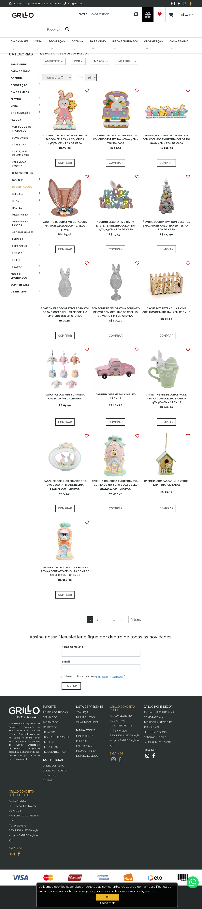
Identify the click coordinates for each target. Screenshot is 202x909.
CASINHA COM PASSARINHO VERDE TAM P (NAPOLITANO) (166, 483)
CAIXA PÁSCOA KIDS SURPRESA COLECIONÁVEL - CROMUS (65, 396)
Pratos (17, 267)
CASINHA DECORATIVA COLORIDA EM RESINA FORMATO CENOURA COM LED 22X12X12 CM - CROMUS (65, 571)
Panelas (17, 239)
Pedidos (81, 740)
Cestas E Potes (22, 172)
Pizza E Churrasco (18, 276)
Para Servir (20, 246)
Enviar (71, 686)
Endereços (84, 745)
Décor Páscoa (22, 186)
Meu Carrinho (85, 750)
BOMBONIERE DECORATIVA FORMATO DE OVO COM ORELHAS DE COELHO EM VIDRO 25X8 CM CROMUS (116, 312)
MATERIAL (127, 61)
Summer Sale (19, 284)
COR (79, 61)
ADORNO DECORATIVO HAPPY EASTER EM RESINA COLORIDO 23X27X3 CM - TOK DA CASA (115, 225)
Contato (48, 780)
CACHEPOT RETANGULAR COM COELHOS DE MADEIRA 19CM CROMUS (166, 310)
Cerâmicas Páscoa (19, 164)
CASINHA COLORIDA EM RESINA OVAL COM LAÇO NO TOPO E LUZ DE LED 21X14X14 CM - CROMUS (115, 485)
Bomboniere (20, 137)
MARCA (101, 61)
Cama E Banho (20, 71)
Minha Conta (84, 736)
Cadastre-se (100, 14)
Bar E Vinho (18, 64)
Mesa (14, 106)
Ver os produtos (22, 128)
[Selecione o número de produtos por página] (91, 77)
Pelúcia (17, 253)
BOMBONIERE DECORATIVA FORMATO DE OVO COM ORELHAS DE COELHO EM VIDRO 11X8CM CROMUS (65, 312)
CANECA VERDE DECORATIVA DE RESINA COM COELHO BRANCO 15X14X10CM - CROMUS (166, 398)
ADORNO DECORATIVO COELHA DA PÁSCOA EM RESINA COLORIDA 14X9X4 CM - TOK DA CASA (65, 139)
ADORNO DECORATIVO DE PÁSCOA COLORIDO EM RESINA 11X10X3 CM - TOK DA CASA (115, 139)
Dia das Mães (19, 92)
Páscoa (15, 119)
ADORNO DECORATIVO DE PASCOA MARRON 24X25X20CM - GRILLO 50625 (65, 225)
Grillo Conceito (53, 765)
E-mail (66, 661)
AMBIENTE (55, 61)
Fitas (15, 200)
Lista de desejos (87, 755)
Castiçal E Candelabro (20, 153)
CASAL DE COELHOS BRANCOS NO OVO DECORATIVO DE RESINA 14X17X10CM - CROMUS (65, 485)
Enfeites (17, 193)
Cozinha (16, 78)
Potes (16, 260)
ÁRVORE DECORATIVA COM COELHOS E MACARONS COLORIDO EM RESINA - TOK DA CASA (166, 225)
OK (107, 897)
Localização (51, 775)
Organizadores (23, 232)
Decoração (18, 85)
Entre (83, 14)
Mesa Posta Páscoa (20, 223)
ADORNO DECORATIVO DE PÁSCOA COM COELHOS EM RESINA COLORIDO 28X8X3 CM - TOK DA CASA (166, 139)
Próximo (136, 619)
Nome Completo (72, 646)
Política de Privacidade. (109, 676)
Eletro (15, 99)
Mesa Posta (20, 214)
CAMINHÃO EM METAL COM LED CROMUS (115, 396)
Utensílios (18, 291)
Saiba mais (107, 903)
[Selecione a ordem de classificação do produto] (57, 77)
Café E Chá (19, 144)
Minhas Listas (85, 717)
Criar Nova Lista (87, 722)
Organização (20, 113)
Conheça (82, 712)
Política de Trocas (55, 712)
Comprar (65, 162)
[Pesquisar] (42, 29)
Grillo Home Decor (55, 770)
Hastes (17, 207)
